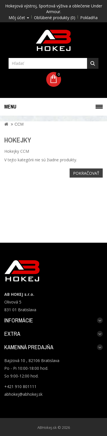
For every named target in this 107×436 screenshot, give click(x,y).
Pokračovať (86, 173)
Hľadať (92, 63)
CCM (19, 124)
